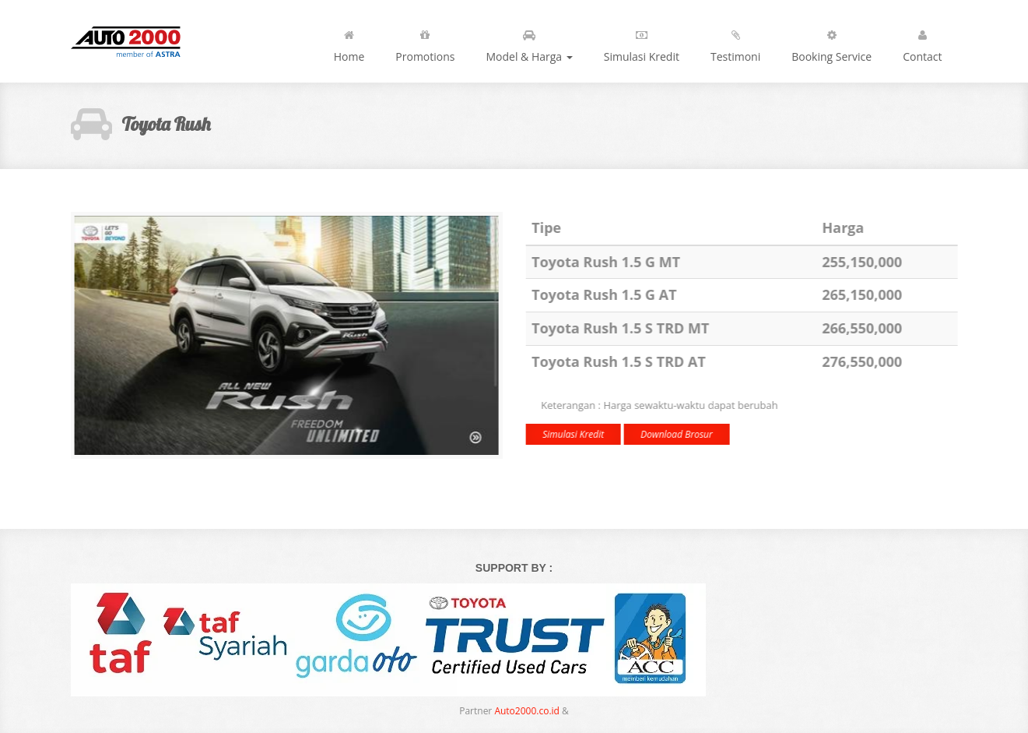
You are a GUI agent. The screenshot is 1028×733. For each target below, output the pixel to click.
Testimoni (735, 43)
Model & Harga (529, 43)
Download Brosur (676, 434)
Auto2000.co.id (527, 710)
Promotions (424, 43)
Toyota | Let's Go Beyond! (139, 41)
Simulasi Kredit (641, 43)
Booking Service (831, 43)
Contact (922, 43)
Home (349, 43)
